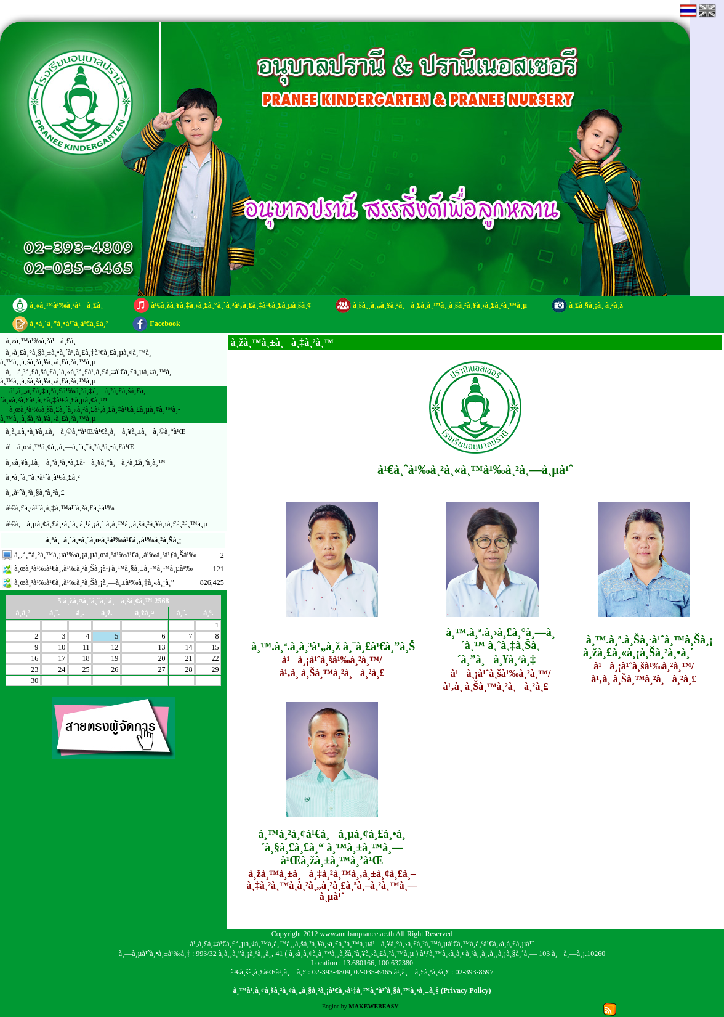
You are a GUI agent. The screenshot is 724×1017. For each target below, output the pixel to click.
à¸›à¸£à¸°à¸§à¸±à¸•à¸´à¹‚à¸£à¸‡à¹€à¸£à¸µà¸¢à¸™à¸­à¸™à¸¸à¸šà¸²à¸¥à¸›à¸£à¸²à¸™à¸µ (77, 357)
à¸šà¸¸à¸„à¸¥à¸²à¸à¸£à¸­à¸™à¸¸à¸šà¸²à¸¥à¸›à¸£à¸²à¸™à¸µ (440, 305)
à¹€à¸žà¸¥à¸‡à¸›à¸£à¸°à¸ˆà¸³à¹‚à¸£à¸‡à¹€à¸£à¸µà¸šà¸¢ (231, 305)
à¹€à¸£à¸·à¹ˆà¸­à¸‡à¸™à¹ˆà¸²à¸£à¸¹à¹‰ (60, 508)
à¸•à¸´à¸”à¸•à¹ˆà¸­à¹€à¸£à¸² (69, 323)
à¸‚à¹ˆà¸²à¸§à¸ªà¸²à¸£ (35, 492)
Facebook (165, 323)
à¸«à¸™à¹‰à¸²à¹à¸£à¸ (69, 305)
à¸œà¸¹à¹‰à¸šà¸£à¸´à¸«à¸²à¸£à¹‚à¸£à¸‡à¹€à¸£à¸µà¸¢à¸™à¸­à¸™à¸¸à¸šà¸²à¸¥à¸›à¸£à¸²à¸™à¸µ (90, 414)
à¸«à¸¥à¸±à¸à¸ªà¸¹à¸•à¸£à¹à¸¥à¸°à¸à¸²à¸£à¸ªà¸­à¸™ (85, 462)
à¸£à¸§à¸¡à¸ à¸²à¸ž (596, 305)
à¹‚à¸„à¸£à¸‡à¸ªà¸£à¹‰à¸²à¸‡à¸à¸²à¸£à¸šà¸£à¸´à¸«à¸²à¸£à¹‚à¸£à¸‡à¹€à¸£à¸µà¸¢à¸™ (73, 395)
